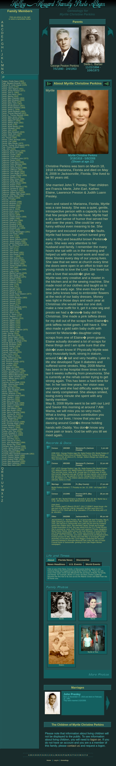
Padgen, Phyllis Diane (10, 81)
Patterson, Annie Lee (10, 153)
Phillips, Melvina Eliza (10, 384)
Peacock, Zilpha (8, 331)
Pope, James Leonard (10, 405)
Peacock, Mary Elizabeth (11, 277)
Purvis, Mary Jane (9, 465)
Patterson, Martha (9, 177)
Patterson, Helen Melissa (11, 164)
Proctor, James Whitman (11, 448)
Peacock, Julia (7, 268)
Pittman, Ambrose (9, 394)
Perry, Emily (6, 380)
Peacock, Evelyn (8, 230)
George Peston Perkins (64, 65)
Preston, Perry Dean (9, 435)
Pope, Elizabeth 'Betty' (10, 403)
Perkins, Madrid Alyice (10, 373)
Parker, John (7, 130)
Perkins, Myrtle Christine (11, 377)
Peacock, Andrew (9, 205)
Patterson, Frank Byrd (10, 162)
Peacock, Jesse (8, 247)
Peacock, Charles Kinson (11, 217)
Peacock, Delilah (8, 219)
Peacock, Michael (9, 279)
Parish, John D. (8, 93)
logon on (95, 739)
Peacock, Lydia (8, 271)
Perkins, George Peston (11, 371)
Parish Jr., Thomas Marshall (12, 115)
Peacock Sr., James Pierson (12, 245)
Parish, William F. (8, 121)
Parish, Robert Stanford (11, 108)
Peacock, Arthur (8, 213)
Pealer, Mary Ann (8, 335)
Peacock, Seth (7, 311)
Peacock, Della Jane (9, 220)
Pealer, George (8, 333)
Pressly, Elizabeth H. (10, 433)
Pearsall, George (8, 347)
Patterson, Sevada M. (10, 188)
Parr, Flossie (7, 138)
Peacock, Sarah (8, 305)
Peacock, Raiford (8, 290)
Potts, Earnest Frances (10, 422)
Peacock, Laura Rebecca (11, 269)
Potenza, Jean (7, 420)
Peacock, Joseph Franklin (12, 266)
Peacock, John (8, 249)
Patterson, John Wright (10, 172)
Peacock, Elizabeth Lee (11, 228)
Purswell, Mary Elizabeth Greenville (15, 454)
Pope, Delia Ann (8, 399)
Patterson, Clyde (8, 157)
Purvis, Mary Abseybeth (11, 461)
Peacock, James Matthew (11, 243)
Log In (56, 760)
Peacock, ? (6, 200)
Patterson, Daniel (9, 160)
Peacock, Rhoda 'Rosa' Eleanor (14, 294)
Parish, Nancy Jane (9, 104)
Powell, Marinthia (8, 426)
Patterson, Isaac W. (9, 166)
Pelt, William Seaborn (10, 369)
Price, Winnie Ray (8, 444)
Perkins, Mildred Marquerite (12, 375)
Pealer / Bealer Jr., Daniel (12, 341)
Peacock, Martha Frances (11, 273)
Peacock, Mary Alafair (10, 275)
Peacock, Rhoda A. (9, 292)
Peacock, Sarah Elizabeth (12, 307)
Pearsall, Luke (7, 348)
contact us (73, 745)
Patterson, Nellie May (10, 181)
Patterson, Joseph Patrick (11, 175)
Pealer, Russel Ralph (10, 337)
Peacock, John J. (8, 256)
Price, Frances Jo (8, 441)
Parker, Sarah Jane (9, 134)
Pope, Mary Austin (9, 410)
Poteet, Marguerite (9, 418)
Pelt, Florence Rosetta (10, 362)
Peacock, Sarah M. (9, 309)
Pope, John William (9, 409)
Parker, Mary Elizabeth (10, 132)
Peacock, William (8, 320)
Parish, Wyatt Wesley (10, 126)
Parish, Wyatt (7, 125)
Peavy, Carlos (7, 354)
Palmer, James (8, 87)
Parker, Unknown (8, 136)
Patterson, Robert (9, 185)
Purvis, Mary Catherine (10, 463)
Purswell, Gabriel (8, 452)
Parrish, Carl (7, 141)
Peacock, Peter (8, 284)
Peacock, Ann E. (8, 209)
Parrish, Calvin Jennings (11, 140)
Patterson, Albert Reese (11, 151)
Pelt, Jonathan (7, 363)
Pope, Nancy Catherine (11, 412)
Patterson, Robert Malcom (12, 187)
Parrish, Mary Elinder (10, 143)
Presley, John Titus (9, 431)
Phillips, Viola (7, 386)
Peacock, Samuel (9, 299)
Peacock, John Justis (10, 258)
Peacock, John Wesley (10, 264)
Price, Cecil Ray (8, 439)
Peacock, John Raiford (10, 260)
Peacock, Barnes (8, 215)
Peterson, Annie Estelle (11, 382)
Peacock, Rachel (8, 288)
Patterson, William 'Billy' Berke (13, 194)
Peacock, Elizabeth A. (10, 226)
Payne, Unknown (8, 198)
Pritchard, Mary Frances (11, 446)
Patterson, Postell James (11, 183)
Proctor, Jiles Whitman (10, 450)
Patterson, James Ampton (12, 168)
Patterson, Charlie (9, 155)
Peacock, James (8, 237)
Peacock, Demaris (9, 222)
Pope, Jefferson (8, 407)
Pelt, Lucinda (7, 365)
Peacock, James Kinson (11, 241)
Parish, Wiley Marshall (10, 119)
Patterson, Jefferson (10, 170)
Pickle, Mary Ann (8, 388)
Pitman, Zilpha (7, 392)
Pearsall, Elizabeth (9, 345)
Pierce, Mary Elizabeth (10, 390)
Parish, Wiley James (9, 117)
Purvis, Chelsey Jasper (10, 456)
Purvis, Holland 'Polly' (10, 459)
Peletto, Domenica (9, 358)
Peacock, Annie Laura (10, 211)
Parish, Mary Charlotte (10, 98)
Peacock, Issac (8, 236)
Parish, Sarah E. (8, 109)
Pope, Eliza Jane (8, 401)
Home (49, 760)
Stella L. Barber (93, 64)
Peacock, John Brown (10, 252)
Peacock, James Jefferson (12, 239)
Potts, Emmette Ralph (10, 424)
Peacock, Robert (8, 296)
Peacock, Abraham (9, 202)
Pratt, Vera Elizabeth (9, 429)
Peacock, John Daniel (10, 254)
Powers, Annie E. (8, 427)
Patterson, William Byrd (11, 192)
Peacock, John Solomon (11, 262)
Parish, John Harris (9, 94)
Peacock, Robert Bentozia (12, 298)
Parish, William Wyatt (10, 123)
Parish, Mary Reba (9, 102)
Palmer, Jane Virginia (10, 89)
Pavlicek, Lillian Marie (10, 196)
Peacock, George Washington (13, 232)
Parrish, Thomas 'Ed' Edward (13, 145)
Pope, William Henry (9, 416)
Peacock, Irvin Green (10, 234)
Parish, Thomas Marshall (11, 113)
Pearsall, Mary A (8, 350)
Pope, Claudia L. (8, 397)
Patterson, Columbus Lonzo (12, 158)
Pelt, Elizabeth (7, 360)
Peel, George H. (8, 356)
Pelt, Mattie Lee (8, 367)
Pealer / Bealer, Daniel (10, 339)
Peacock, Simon (8, 313)
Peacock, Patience (9, 281)
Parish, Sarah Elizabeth (11, 111)
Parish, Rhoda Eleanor (10, 106)
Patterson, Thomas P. (10, 190)
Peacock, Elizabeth (9, 224)
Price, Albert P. (7, 437)
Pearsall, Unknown (9, 352)
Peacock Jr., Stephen (10, 318)
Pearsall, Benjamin (9, 343)
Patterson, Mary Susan (10, 179)
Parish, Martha (8, 96)
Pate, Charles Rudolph (10, 147)
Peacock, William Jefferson (12, 330)
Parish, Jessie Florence (11, 91)
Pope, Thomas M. (8, 414)
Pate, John (6, 149)
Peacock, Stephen (9, 316)
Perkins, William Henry (10, 378)
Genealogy (65, 760)
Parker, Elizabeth (8, 128)
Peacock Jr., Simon (9, 315)
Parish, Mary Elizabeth (10, 100)
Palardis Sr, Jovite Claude (12, 85)
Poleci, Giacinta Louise (10, 395)
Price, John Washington (11, 442)
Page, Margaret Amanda (11, 83)
